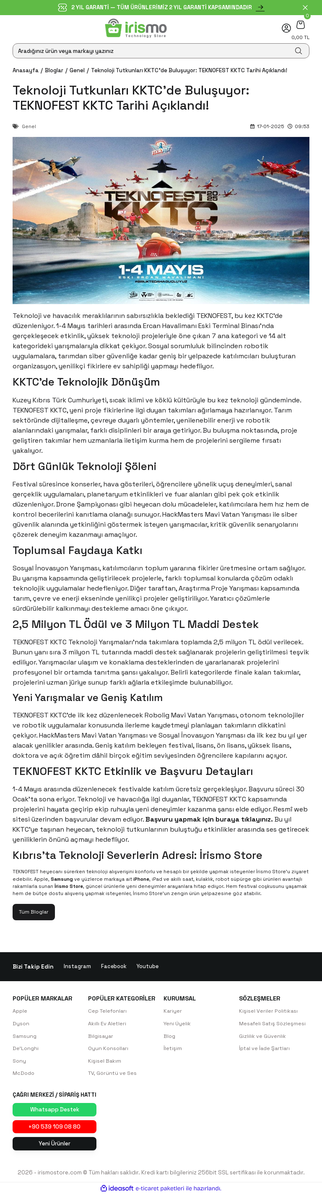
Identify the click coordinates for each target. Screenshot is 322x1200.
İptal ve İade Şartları (265, 1049)
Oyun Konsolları (109, 1049)
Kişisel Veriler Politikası (268, 1011)
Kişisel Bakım (105, 1062)
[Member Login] (286, 28)
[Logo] (136, 28)
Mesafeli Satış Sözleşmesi (273, 1024)
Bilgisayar (101, 1037)
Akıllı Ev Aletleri (107, 1024)
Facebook (114, 967)
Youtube (148, 967)
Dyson (21, 1024)
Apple (20, 1011)
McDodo (24, 1075)
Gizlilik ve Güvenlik (262, 1037)
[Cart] (300, 24)
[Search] (161, 50)
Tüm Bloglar (35, 912)
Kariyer (173, 1011)
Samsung (25, 1037)
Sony (20, 1062)
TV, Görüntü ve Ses (113, 1075)
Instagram (77, 967)
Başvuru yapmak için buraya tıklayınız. (209, 819)
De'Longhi (26, 1049)
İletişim (173, 1049)
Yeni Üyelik (178, 1024)
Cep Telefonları (108, 1011)
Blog (170, 1037)
